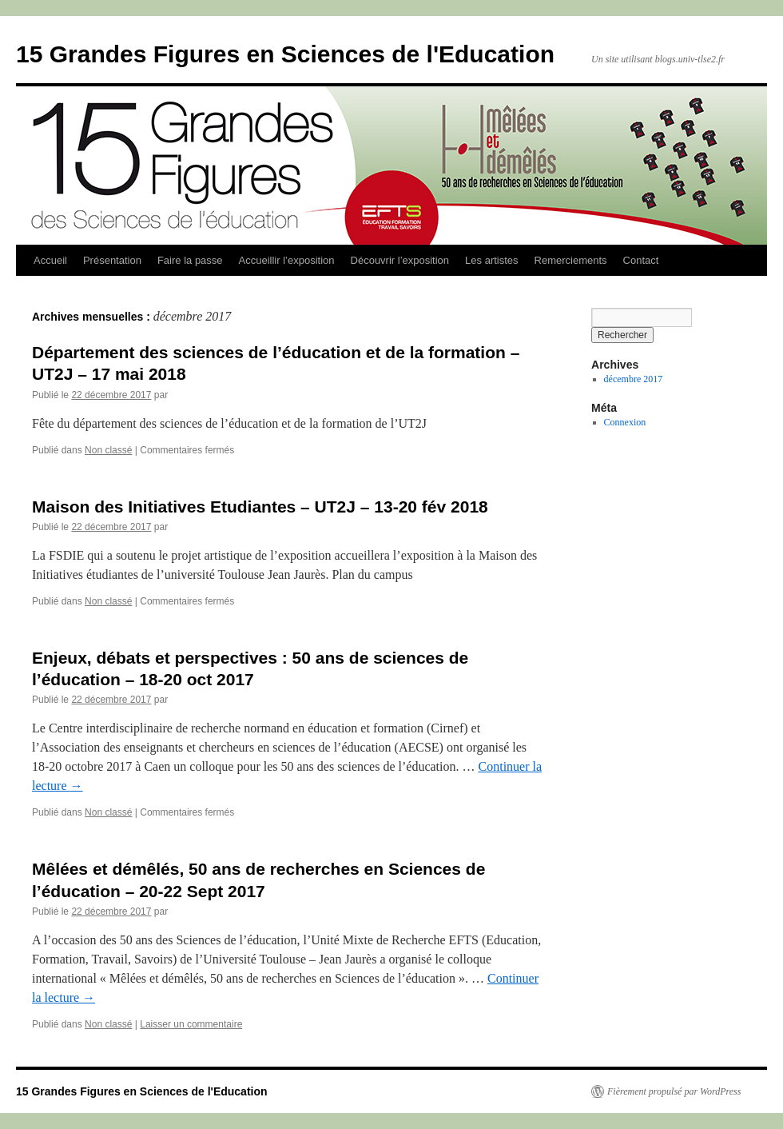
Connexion (625, 422)
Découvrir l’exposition (400, 260)
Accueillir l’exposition (287, 260)
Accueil (50, 260)
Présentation (112, 260)
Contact (641, 260)
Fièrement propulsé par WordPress (674, 1091)
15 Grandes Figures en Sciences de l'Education (285, 54)
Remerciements (571, 260)
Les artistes (491, 260)
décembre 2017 (633, 379)
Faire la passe (190, 260)
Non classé (108, 450)
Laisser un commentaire (191, 1024)
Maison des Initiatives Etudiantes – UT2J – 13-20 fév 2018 (260, 506)
